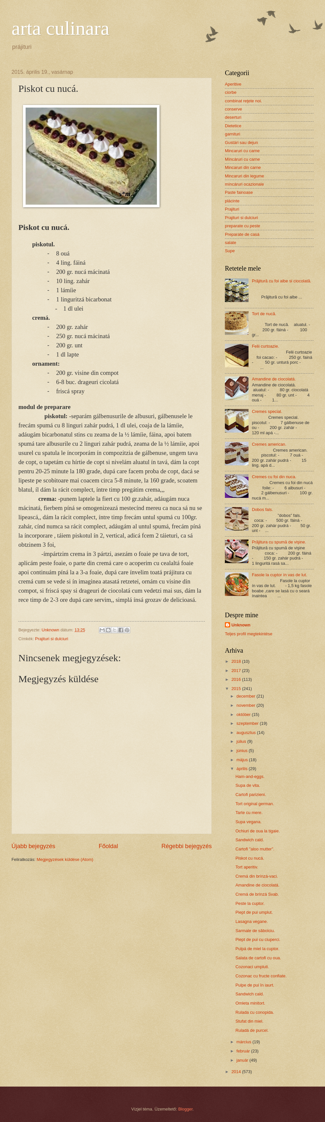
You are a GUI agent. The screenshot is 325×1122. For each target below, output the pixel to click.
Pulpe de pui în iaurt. (254, 985)
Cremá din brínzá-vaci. (256, 876)
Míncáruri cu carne (242, 159)
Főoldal (108, 846)
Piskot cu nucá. (249, 858)
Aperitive (233, 84)
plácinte (232, 200)
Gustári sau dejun (241, 142)
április (242, 768)
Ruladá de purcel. (252, 1030)
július (241, 741)
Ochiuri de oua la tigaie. (257, 830)
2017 (236, 670)
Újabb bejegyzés (33, 846)
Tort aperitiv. (246, 867)
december (246, 696)
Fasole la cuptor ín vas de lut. (279, 574)
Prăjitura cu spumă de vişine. (279, 542)
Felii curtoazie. (265, 346)
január (242, 1060)
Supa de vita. (247, 785)
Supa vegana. (248, 821)
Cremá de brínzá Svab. (257, 894)
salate (230, 242)
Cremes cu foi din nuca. (274, 476)
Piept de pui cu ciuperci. (257, 939)
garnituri (232, 134)
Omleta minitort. (250, 1003)
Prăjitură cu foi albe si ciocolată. (281, 280)
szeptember (248, 723)
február (243, 1051)
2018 (236, 661)
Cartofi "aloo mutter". (254, 849)
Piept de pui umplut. (254, 912)
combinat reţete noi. (243, 100)
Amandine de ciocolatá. (274, 379)
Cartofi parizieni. (250, 794)
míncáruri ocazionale (244, 184)
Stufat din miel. (249, 1021)
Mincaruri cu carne (242, 150)
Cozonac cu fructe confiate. (261, 975)
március (244, 1041)
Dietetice (233, 125)
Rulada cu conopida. (254, 1012)
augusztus (246, 732)
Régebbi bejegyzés (187, 846)
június (242, 750)
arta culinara (60, 28)
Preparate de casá (242, 234)
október (244, 714)
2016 (236, 679)
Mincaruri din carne (243, 167)
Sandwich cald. (249, 839)
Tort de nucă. (264, 313)
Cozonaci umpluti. (252, 966)
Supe (230, 250)
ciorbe (230, 92)
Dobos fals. (262, 509)
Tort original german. (254, 803)
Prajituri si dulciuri (51, 638)
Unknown (240, 624)
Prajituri (232, 209)
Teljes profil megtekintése (248, 633)
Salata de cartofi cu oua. (258, 957)
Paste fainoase (239, 192)
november (246, 705)
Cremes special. (267, 411)
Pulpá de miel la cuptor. (257, 948)
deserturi (233, 117)
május (242, 759)
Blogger (185, 1109)
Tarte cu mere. (248, 812)
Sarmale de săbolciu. (255, 930)
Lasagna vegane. (251, 921)
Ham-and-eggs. (250, 776)
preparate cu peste (242, 225)
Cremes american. (269, 444)
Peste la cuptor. (250, 903)
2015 (236, 688)
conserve (233, 109)
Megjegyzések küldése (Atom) (65, 859)
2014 (236, 1071)
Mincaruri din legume (244, 175)
